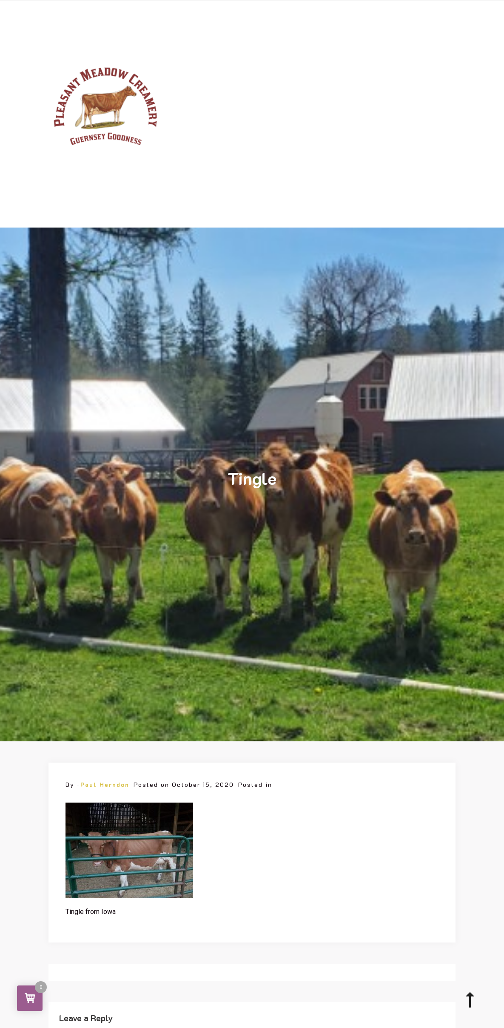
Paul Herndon (104, 784)
